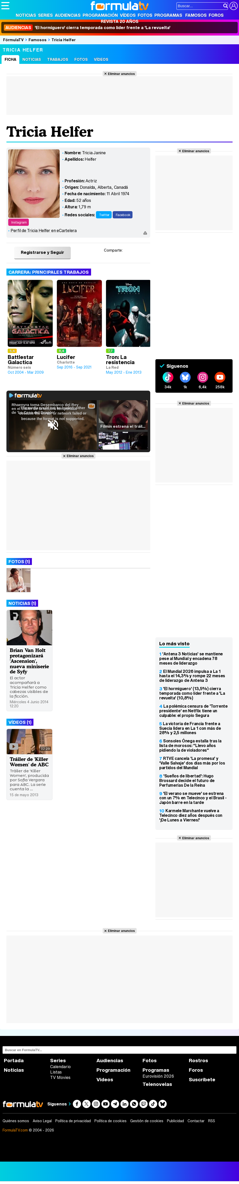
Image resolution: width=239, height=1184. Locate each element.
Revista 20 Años (119, 21)
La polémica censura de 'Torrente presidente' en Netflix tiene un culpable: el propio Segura (193, 710)
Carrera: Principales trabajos (48, 272)
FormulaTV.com (15, 1130)
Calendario (60, 1066)
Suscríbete (202, 1080)
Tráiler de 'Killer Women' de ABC (29, 761)
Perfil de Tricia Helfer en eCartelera (44, 230)
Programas (168, 15)
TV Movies (60, 1077)
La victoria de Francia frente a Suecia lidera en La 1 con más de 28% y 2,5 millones (190, 728)
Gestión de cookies (146, 1121)
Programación (100, 15)
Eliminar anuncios (121, 73)
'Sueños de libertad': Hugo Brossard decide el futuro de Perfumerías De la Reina (187, 780)
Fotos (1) (19, 561)
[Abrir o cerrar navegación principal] (5, 5)
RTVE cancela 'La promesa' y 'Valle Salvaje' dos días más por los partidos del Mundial (192, 763)
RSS (211, 1121)
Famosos (196, 15)
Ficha (10, 59)
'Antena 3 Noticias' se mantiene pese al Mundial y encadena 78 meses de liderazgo (191, 658)
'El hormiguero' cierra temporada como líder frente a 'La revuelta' (87, 27)
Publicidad (175, 1121)
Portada (14, 1060)
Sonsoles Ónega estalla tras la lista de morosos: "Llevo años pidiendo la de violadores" (190, 745)
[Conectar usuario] (233, 6)
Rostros (198, 1060)
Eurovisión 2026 (158, 1076)
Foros (216, 15)
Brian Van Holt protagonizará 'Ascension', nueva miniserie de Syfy (29, 661)
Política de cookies (110, 1121)
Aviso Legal (42, 1121)
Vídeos (128, 15)
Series (45, 15)
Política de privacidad (73, 1121)
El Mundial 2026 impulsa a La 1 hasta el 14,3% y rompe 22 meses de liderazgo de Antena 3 (192, 676)
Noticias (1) (22, 603)
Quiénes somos (16, 1121)
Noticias (26, 15)
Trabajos (57, 59)
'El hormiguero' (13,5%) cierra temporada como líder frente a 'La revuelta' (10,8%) (192, 693)
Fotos (145, 15)
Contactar (196, 1121)
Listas (56, 1072)
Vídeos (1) (19, 722)
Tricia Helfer (63, 39)
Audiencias (68, 15)
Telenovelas (157, 1084)
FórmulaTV (13, 39)
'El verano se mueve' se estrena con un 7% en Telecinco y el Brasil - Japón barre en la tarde (192, 798)
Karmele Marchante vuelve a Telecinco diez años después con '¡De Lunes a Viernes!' (190, 815)
